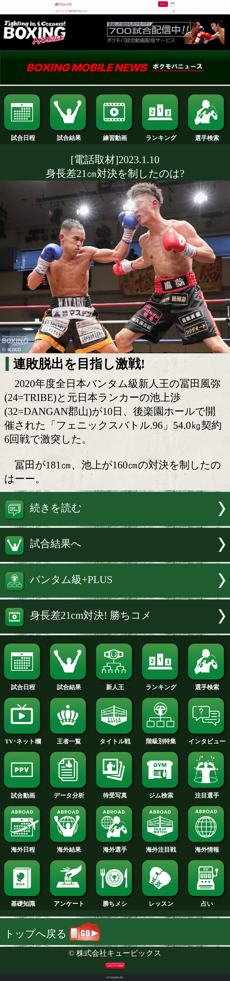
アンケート (69, 900)
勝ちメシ (115, 900)
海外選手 (115, 846)
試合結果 (69, 135)
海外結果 (69, 846)
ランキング (161, 135)
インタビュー (207, 738)
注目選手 (207, 792)
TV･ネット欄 (23, 738)
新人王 (115, 684)
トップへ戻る (52, 934)
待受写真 (115, 792)
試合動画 (23, 792)
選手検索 (207, 135)
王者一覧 (69, 738)
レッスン (161, 900)
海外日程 (23, 846)
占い (207, 900)
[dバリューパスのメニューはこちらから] (172, 4)
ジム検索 (161, 792)
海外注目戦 (161, 846)
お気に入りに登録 (115, 966)
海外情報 (207, 846)
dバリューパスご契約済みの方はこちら (71, 11)
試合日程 (23, 135)
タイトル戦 (115, 738)
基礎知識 (23, 900)
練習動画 (115, 135)
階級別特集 (161, 738)
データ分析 (69, 792)
